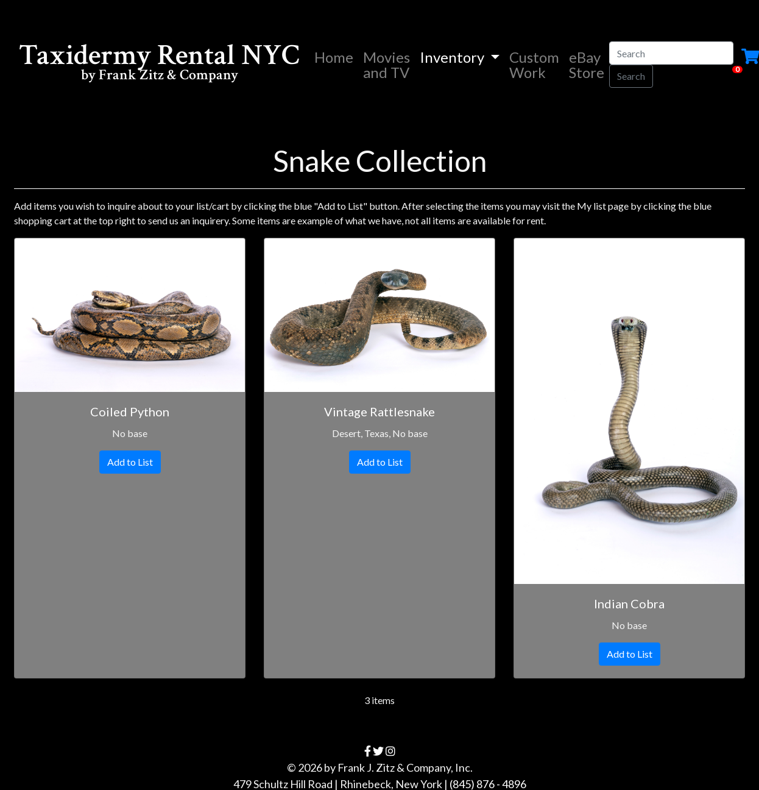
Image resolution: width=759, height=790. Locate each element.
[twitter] (378, 751)
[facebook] (367, 751)
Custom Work (534, 64)
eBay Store (586, 64)
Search (631, 76)
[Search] (671, 53)
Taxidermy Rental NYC (159, 64)
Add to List (130, 462)
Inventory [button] (453, 57)
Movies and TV (386, 64)
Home (336, 57)
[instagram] (390, 751)
